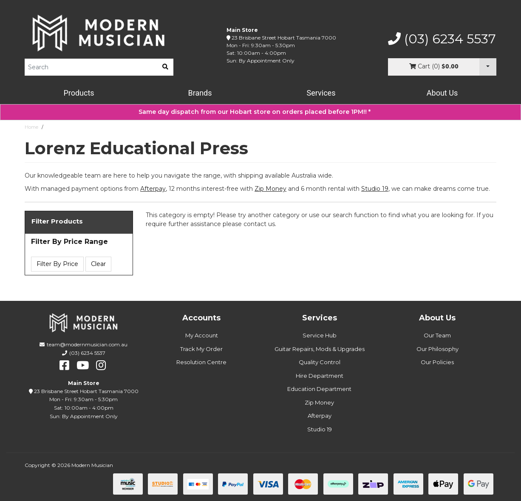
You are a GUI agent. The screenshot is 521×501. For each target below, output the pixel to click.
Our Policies (437, 362)
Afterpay (319, 415)
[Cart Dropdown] (487, 67)
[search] (165, 67)
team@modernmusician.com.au (87, 344)
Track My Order (201, 348)
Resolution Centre (201, 362)
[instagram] (101, 365)
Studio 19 (374, 188)
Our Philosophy (437, 348)
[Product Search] (91, 67)
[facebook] (64, 365)
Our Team (437, 335)
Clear (98, 264)
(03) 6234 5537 (442, 39)
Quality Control (319, 362)
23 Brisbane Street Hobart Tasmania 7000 (284, 37)
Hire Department (319, 375)
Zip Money (319, 402)
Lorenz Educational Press (75, 127)
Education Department (319, 388)
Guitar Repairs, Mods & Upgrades (320, 348)
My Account (201, 335)
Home (31, 127)
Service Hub (320, 335)
